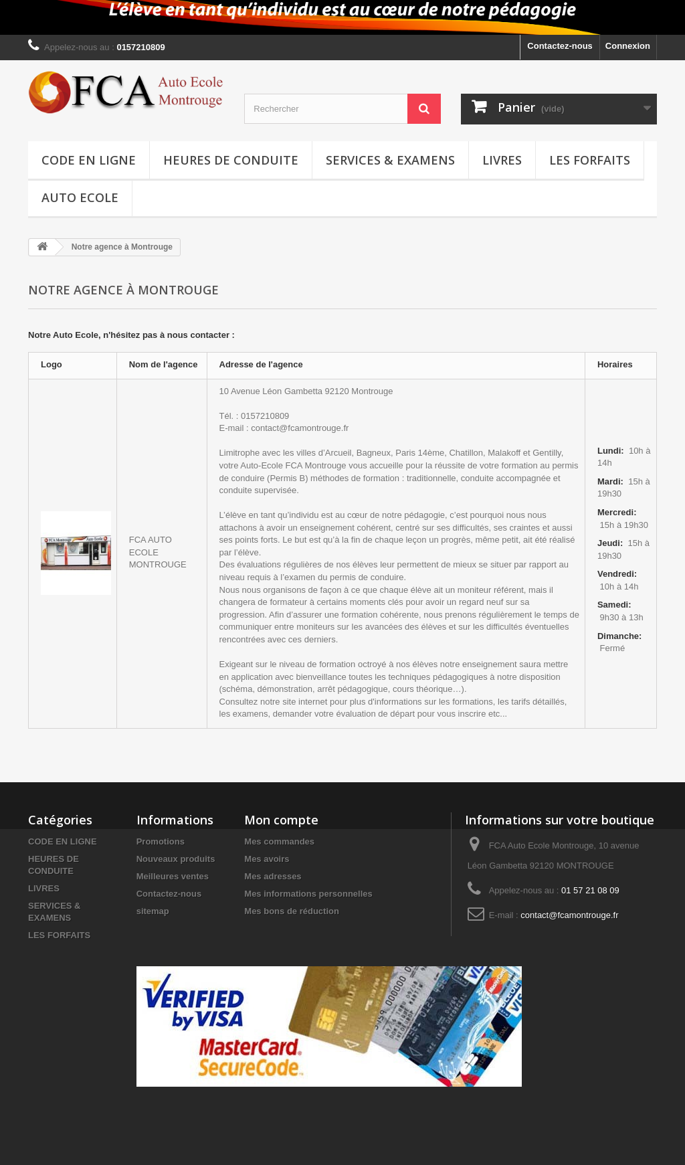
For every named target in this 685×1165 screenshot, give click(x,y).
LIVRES (502, 160)
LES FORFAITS (589, 160)
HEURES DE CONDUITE (230, 160)
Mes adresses (272, 876)
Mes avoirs (266, 859)
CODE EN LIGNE (88, 160)
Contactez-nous (560, 46)
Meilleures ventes (172, 876)
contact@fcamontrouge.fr (569, 915)
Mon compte (281, 820)
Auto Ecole (79, 197)
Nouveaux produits (175, 859)
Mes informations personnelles (308, 894)
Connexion (627, 46)
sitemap (152, 911)
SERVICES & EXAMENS (390, 160)
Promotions (160, 841)
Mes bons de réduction (291, 911)
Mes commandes (279, 841)
